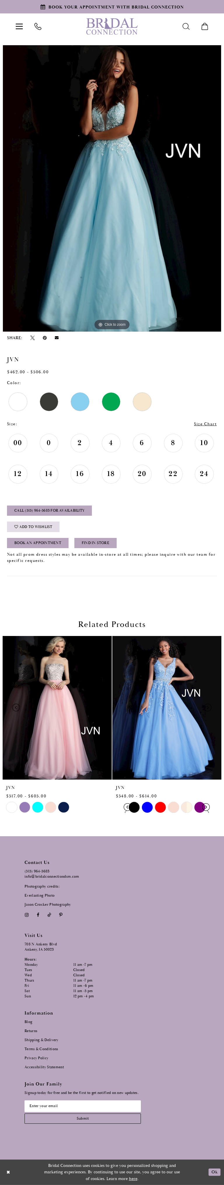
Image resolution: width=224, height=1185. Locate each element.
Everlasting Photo (39, 895)
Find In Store (95, 543)
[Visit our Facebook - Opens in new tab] (37, 914)
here (133, 1178)
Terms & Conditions (41, 1048)
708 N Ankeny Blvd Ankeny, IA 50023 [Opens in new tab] (40, 947)
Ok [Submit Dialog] (214, 1172)
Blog (28, 1021)
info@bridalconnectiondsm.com (51, 876)
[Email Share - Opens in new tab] (57, 338)
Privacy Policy (36, 1057)
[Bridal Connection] (112, 26)
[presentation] (57, 708)
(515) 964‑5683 (37, 871)
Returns (30, 1030)
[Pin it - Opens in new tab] (45, 338)
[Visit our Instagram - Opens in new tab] (26, 914)
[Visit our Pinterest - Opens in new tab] (61, 914)
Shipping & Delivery (41, 1039)
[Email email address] (82, 1106)
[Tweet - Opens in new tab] (32, 338)
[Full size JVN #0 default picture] (112, 188)
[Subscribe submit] (82, 1118)
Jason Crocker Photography (47, 904)
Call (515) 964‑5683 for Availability (49, 511)
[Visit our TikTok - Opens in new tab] (49, 914)
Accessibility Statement (44, 1066)
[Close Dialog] (8, 1172)
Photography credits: (42, 886)
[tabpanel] (112, 188)
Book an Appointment (37, 543)
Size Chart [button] (205, 424)
